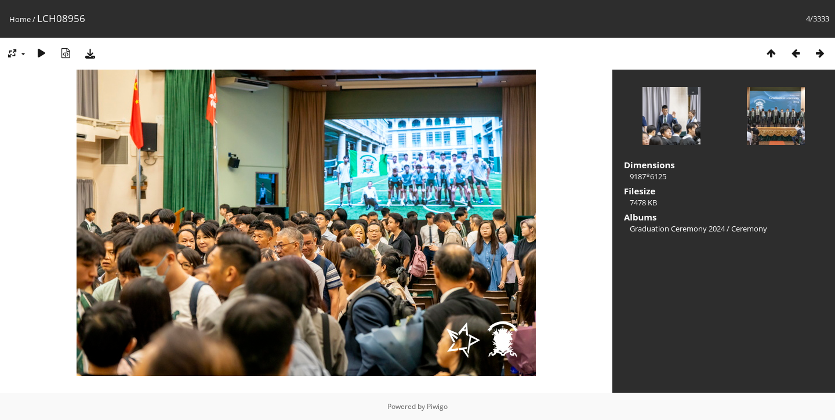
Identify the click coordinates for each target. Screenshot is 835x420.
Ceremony (749, 228)
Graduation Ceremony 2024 (677, 228)
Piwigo (437, 406)
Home (20, 19)
